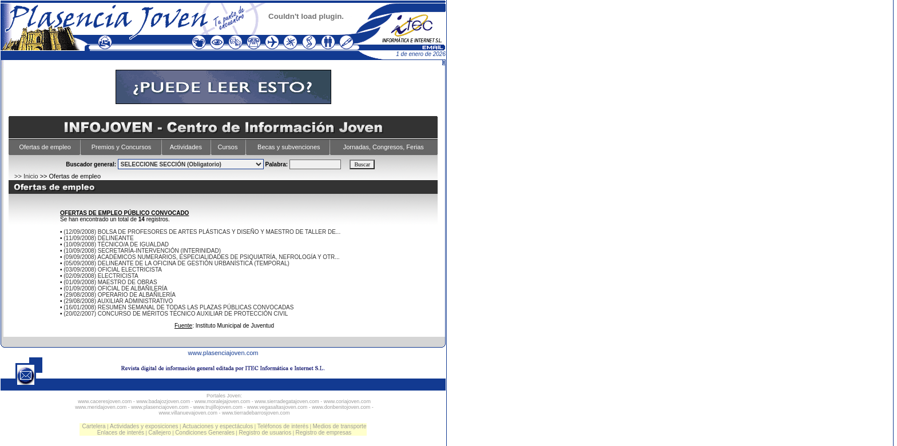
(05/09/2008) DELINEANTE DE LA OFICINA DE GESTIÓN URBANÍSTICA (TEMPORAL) (176, 263)
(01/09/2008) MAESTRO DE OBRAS (110, 282)
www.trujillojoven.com (218, 407)
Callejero (159, 432)
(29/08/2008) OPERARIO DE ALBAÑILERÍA (119, 295)
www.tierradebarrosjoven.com (256, 413)
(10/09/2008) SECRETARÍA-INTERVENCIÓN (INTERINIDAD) (142, 251)
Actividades (186, 147)
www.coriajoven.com (347, 401)
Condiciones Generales (205, 432)
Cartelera (94, 426)
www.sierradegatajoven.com (287, 401)
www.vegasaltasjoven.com (277, 407)
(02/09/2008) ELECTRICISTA (100, 276)
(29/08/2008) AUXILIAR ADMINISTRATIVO (118, 301)
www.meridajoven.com (100, 407)
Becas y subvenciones (288, 147)
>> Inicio (26, 176)
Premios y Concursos (122, 147)
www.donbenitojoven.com (341, 407)
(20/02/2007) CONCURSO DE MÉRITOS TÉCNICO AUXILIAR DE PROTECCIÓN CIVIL (175, 313)
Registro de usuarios (265, 432)
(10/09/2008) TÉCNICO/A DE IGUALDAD (116, 244)
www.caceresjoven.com (105, 401)
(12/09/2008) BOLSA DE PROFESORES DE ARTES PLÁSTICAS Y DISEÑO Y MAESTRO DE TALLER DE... (201, 232)
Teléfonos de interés (283, 426)
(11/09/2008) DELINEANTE (98, 238)
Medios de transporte (340, 426)
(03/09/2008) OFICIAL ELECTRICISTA (112, 269)
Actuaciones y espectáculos (217, 426)
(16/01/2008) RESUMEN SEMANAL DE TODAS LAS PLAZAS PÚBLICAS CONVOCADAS (178, 307)
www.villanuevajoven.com (187, 413)
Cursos (228, 147)
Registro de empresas (323, 432)
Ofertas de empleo (45, 147)
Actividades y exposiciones (144, 426)
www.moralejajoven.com (222, 401)
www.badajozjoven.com (163, 401)
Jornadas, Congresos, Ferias (383, 147)
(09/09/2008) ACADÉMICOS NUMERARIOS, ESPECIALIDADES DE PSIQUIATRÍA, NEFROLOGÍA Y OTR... (201, 257)
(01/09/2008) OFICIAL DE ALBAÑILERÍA (115, 288)
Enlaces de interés (120, 432)
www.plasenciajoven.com (223, 352)
